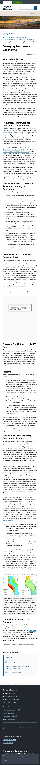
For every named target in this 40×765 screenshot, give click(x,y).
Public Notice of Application (11, 710)
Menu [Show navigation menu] (32, 13)
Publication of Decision (10, 716)
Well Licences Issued (8, 713)
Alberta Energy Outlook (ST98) (26, 39)
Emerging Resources (10, 41)
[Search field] (26, 8)
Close (5, 760)
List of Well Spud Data (9, 719)
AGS (18, 3)
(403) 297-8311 (13, 693)
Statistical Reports (10, 39)
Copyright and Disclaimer (9, 739)
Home (4, 37)
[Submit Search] (35, 8)
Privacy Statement (8, 742)
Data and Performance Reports (17, 37)
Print (13, 34)
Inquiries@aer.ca (12, 696)
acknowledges (14, 728)
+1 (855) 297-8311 (15, 699)
